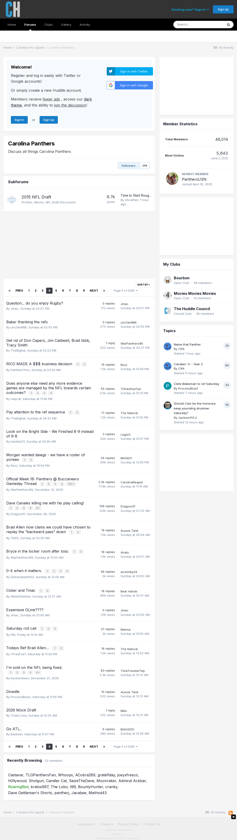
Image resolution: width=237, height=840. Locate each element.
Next (94, 290)
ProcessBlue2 (21, 692)
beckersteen (20, 673)
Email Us (118, 829)
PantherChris (20, 369)
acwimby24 (129, 568)
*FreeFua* (18, 649)
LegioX (126, 433)
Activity (85, 24)
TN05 (15, 535)
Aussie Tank (129, 528)
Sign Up (223, 9)
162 (71, 482)
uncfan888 (19, 327)
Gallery (66, 24)
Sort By (143, 284)
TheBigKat (18, 350)
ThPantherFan (131, 388)
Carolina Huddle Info (118, 825)
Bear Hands (129, 587)
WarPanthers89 (132, 343)
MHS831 (126, 457)
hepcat (16, 398)
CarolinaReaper (132, 480)
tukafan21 (18, 440)
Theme (106, 819)
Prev (19, 290)
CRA (181, 229)
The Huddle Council (192, 189)
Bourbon (182, 158)
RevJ (124, 364)
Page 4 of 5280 (126, 290)
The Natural (129, 412)
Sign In (19, 120)
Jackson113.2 (187, 298)
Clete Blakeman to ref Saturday (196, 264)
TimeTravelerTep (133, 666)
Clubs (48, 24)
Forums (30, 27)
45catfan (131, 200)
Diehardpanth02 (22, 573)
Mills (124, 706)
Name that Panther (187, 225)
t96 (13, 630)
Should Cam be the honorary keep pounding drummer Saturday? (195, 289)
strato (125, 549)
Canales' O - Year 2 (188, 245)
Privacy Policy (128, 819)
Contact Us (151, 819)
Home (12, 24)
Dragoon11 (18, 511)
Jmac (15, 308)
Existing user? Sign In (190, 9)
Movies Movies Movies (195, 174)
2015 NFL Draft (36, 197)
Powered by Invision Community (118, 833)
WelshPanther (21, 593)
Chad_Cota (19, 710)
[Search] (198, 24)
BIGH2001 (127, 724)
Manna (126, 625)
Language (86, 819)
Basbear (16, 729)
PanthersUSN (194, 121)
